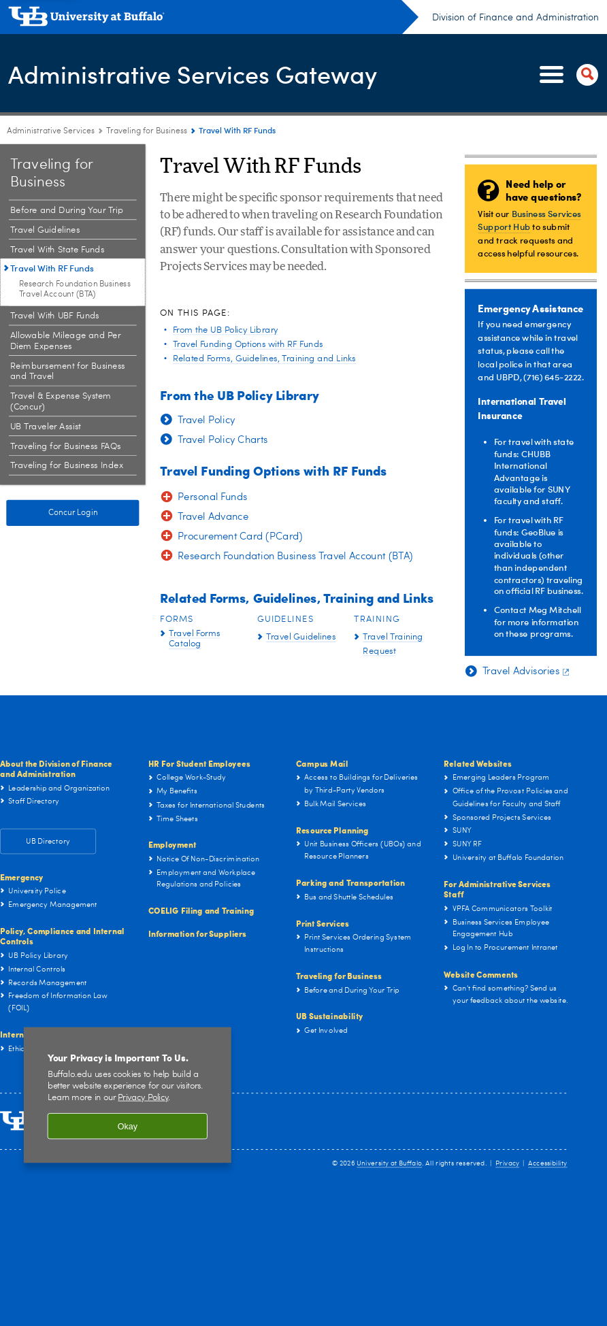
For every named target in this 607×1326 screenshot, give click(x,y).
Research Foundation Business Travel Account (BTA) (295, 557)
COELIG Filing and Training (201, 910)
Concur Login (72, 513)
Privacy (507, 1163)
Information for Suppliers (197, 933)
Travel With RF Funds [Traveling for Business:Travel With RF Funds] (52, 268)
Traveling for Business (339, 975)
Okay (127, 1126)
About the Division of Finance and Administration (56, 768)
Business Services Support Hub (529, 219)
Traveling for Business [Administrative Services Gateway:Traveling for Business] (146, 131)
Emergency (22, 876)
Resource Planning (332, 829)
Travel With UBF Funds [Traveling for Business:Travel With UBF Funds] (54, 316)
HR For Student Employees (199, 763)
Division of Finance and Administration (515, 17)
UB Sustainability (329, 1016)
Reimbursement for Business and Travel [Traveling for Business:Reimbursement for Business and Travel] (67, 371)
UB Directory (48, 841)
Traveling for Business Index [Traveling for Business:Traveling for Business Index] (66, 465)
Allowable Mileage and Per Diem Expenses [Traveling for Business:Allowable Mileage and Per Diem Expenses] (65, 341)
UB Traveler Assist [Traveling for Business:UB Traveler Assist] (45, 426)
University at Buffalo (389, 1163)
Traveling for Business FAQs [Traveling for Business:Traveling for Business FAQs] (65, 446)
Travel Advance (213, 517)
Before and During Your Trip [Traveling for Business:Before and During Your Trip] (66, 210)
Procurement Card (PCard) (240, 537)
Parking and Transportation (350, 882)
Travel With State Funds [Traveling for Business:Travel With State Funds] (57, 249)
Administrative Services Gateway (192, 73)
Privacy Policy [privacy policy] (143, 1097)
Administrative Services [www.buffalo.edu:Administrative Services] (51, 131)
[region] (127, 1095)
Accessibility (547, 1163)
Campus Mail (322, 763)
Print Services (322, 923)
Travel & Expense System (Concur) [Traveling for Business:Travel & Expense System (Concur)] (61, 402)
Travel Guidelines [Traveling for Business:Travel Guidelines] (45, 230)
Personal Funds (212, 498)
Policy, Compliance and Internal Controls (62, 936)
